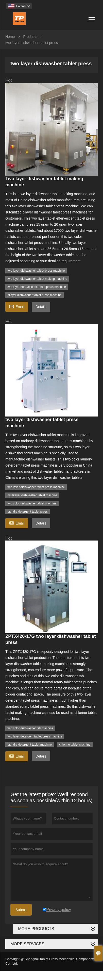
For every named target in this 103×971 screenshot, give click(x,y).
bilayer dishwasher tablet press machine (34, 295)
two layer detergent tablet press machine (34, 736)
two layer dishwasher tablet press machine (36, 270)
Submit (21, 910)
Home (10, 37)
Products (30, 37)
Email (16, 306)
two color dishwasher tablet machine (31, 503)
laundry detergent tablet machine (29, 744)
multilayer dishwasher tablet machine (32, 495)
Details (41, 307)
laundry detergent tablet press (27, 511)
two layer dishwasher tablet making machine (37, 279)
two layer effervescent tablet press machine (36, 287)
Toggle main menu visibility (92, 17)
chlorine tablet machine (74, 744)
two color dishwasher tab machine (30, 728)
